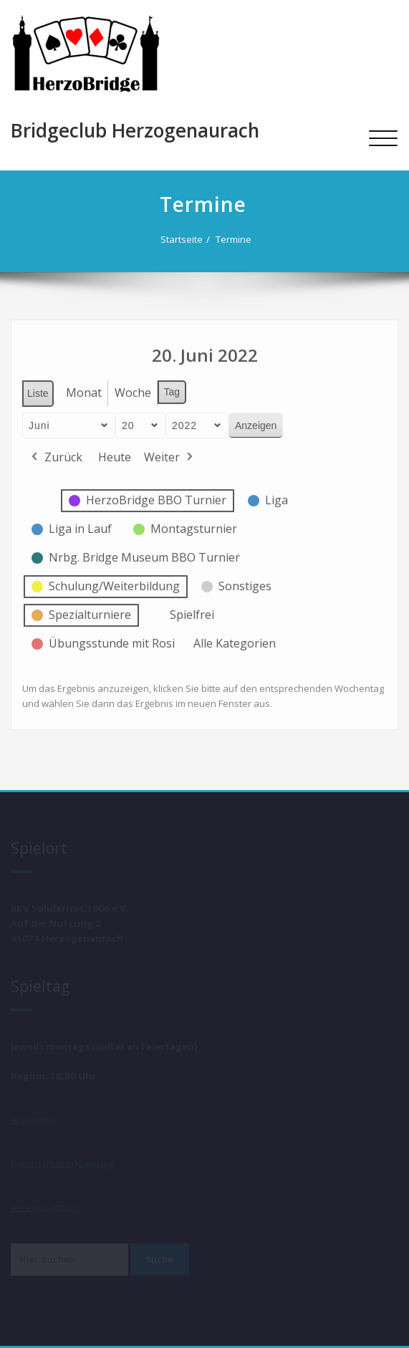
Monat (84, 389)
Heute (114, 453)
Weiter (170, 454)
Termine (236, 239)
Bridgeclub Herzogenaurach (135, 130)
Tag (172, 388)
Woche (133, 389)
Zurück (55, 454)
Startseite (184, 239)
